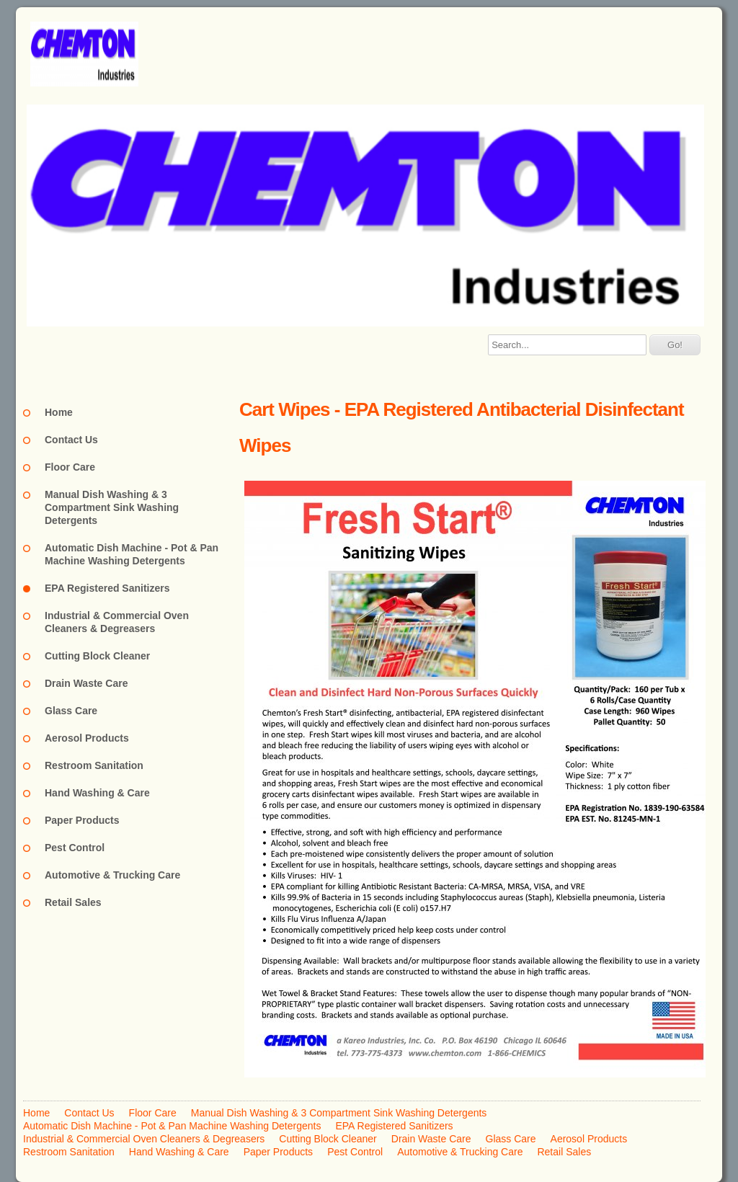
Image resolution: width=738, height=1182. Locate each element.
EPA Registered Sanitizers (107, 588)
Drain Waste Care (86, 683)
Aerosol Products (87, 738)
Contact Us (71, 439)
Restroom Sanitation (94, 765)
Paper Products (82, 820)
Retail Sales (73, 902)
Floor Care (70, 467)
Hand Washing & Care (97, 793)
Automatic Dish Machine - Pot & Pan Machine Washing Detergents (131, 554)
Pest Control (75, 847)
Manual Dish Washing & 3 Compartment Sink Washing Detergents (112, 507)
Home (59, 412)
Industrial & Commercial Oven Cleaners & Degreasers (117, 622)
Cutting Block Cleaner (97, 656)
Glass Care (71, 710)
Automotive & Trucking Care (112, 875)
